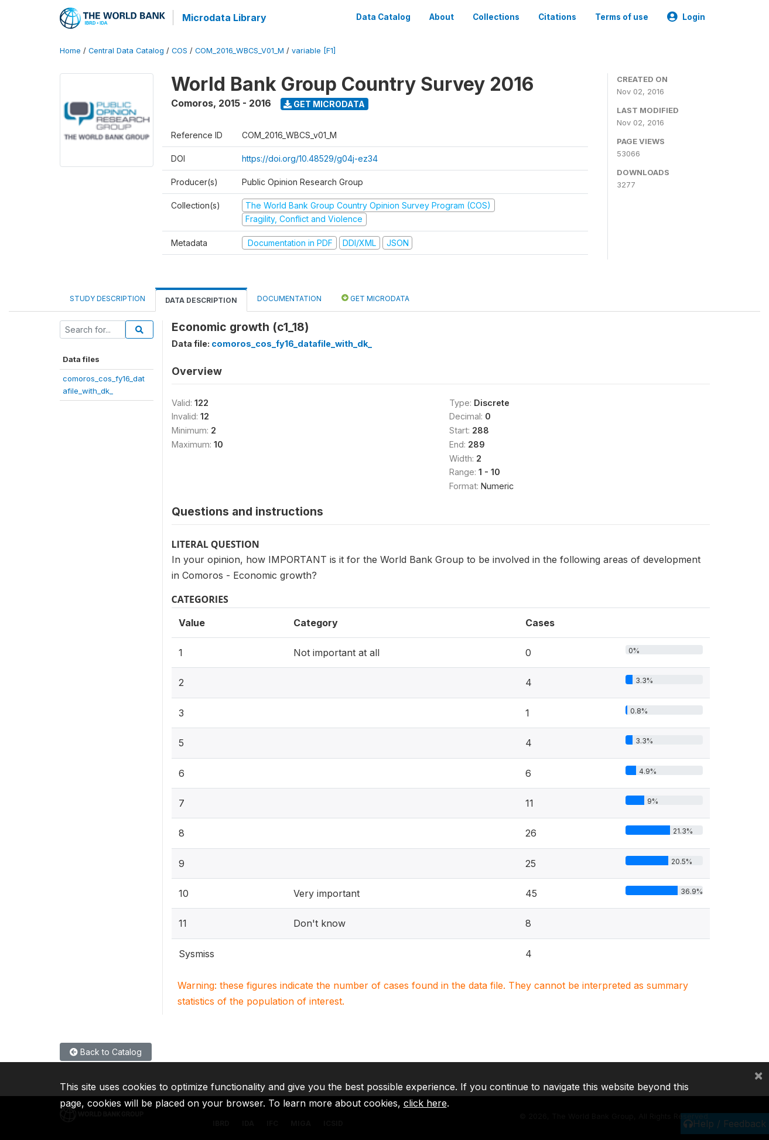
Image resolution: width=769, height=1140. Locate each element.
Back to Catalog (106, 1051)
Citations (557, 16)
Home (70, 49)
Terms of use (621, 16)
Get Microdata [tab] (375, 297)
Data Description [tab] (201, 299)
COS (179, 49)
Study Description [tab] (107, 297)
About (441, 16)
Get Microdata (324, 103)
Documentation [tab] (289, 297)
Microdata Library (224, 17)
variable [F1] (314, 49)
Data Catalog (383, 16)
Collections (496, 16)
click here (425, 1103)
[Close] (758, 1075)
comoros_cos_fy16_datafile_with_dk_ (291, 342)
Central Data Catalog (126, 49)
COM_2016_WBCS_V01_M (239, 49)
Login (686, 16)
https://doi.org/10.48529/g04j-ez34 (310, 157)
